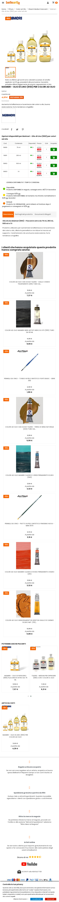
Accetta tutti (36, 899)
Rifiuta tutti (50, 899)
